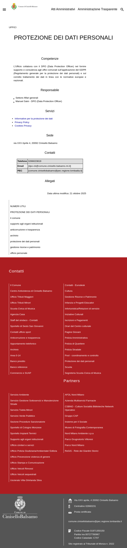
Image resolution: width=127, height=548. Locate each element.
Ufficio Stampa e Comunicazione (27, 462)
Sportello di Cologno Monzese (25, 427)
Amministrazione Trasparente (97, 9)
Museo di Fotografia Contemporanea (84, 427)
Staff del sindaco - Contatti (24, 320)
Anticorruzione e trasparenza (25, 229)
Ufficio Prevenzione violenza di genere (30, 457)
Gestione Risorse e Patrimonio (25, 247)
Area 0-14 (15, 355)
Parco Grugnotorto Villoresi (79, 439)
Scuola (68, 367)
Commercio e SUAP (20, 373)
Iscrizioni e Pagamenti (76, 320)
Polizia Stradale (73, 349)
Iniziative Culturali (74, 314)
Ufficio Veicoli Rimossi (21, 468)
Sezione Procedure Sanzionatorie (27, 421)
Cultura (68, 291)
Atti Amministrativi (63, 9)
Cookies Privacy (23, 125)
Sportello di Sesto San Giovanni (26, 326)
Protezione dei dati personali (25, 241)
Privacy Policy (22, 122)
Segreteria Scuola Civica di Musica (83, 373)
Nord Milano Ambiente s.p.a (79, 433)
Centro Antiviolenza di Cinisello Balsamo (31, 291)
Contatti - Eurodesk (75, 285)
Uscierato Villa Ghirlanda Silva (26, 480)
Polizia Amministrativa (76, 337)
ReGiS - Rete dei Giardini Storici (81, 451)
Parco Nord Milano (74, 445)
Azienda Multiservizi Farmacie (80, 400)
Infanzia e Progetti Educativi (79, 302)
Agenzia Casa (17, 314)
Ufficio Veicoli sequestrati (23, 474)
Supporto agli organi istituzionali (26, 223)
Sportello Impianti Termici (23, 433)
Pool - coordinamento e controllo (81, 355)
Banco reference (18, 367)
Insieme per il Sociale (76, 421)
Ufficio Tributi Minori (20, 302)
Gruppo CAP (71, 416)
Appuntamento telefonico (23, 343)
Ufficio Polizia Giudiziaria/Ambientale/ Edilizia (33, 451)
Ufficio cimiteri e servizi (22, 445)
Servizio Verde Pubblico (22, 416)
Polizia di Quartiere (75, 343)
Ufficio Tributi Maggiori (21, 297)
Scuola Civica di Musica (22, 308)
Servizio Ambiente (19, 394)
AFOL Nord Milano (74, 394)
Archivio (14, 235)
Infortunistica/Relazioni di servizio (82, 308)
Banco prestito (17, 361)
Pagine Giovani (73, 332)
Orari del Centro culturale (78, 326)
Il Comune (15, 218)
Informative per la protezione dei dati (33, 118)
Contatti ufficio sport (20, 332)
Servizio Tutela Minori (21, 410)
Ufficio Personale (18, 253)
